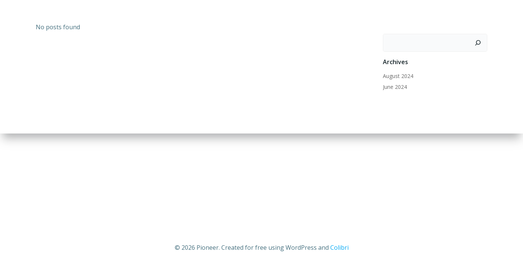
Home (372, 17)
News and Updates (421, 17)
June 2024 (395, 86)
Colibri (339, 247)
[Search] (478, 42)
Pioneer (474, 17)
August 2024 (398, 76)
